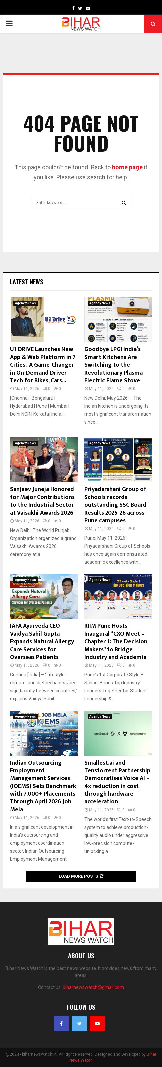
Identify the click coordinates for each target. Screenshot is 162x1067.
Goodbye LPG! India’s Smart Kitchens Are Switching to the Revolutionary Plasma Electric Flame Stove (113, 365)
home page (127, 167)
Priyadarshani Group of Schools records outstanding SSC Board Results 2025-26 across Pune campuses (115, 505)
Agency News (25, 303)
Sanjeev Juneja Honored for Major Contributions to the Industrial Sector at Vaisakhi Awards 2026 (42, 501)
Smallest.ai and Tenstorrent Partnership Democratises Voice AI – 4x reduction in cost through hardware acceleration (117, 782)
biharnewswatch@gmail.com (93, 987)
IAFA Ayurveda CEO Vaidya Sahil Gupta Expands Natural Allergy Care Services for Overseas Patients (42, 641)
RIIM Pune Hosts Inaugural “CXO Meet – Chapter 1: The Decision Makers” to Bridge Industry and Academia (115, 641)
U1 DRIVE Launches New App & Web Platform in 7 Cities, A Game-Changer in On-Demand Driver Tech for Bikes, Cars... (43, 365)
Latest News (26, 281)
